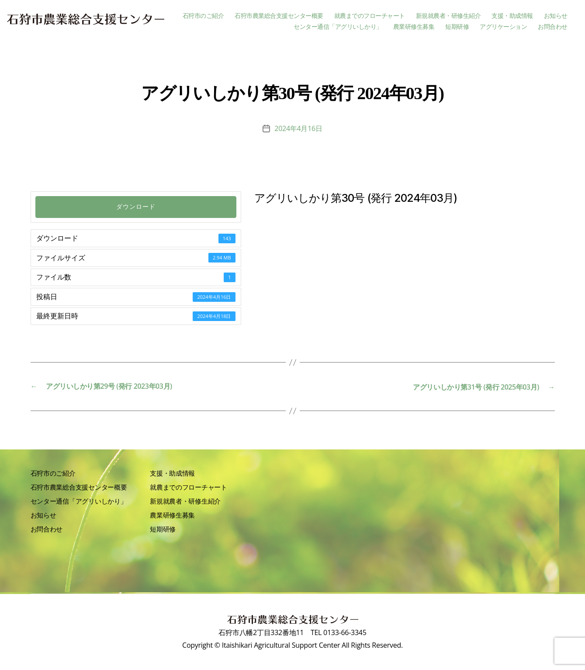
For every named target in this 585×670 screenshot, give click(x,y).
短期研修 (457, 27)
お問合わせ (553, 27)
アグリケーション (503, 27)
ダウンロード (136, 207)
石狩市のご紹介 (203, 16)
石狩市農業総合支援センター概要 (279, 16)
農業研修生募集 (414, 27)
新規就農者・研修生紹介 (448, 16)
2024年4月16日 (298, 128)
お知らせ (556, 16)
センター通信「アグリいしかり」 (338, 27)
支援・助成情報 (512, 16)
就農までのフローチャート (369, 16)
